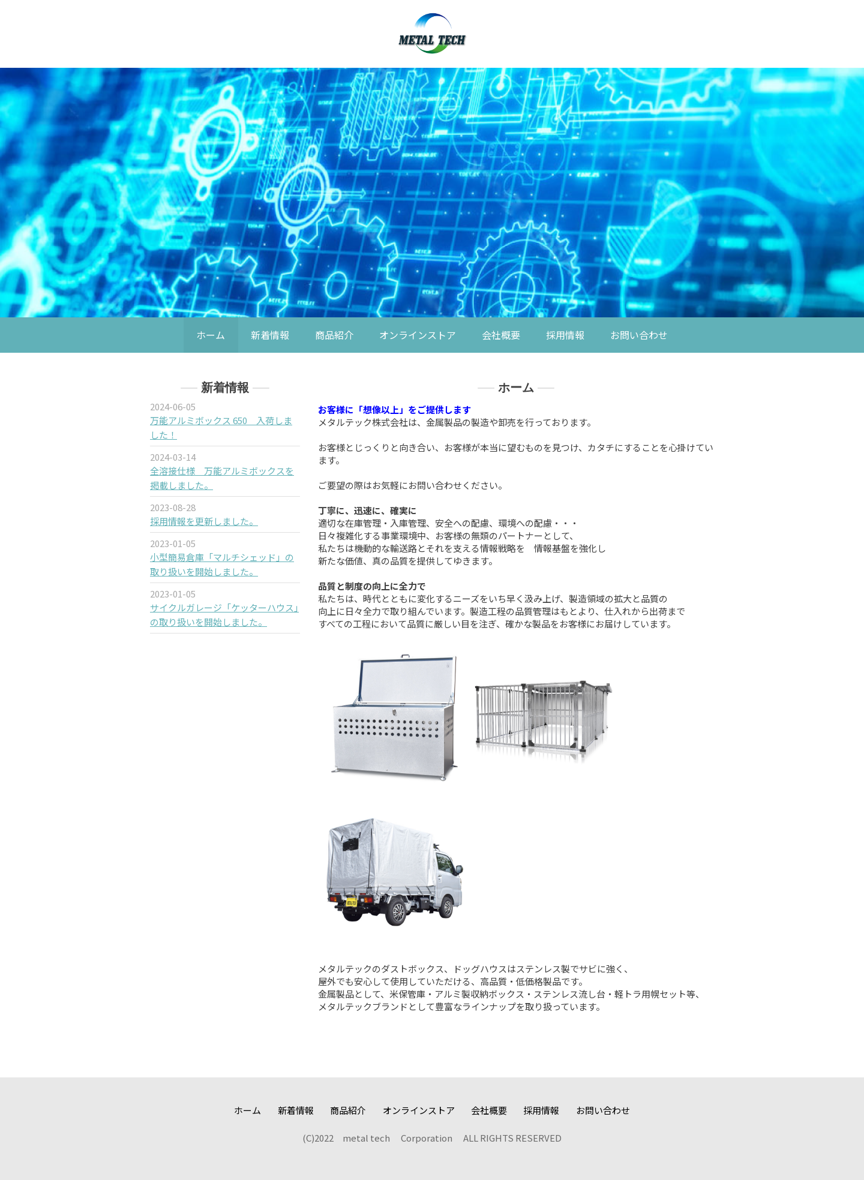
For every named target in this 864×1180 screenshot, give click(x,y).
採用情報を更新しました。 (204, 521)
